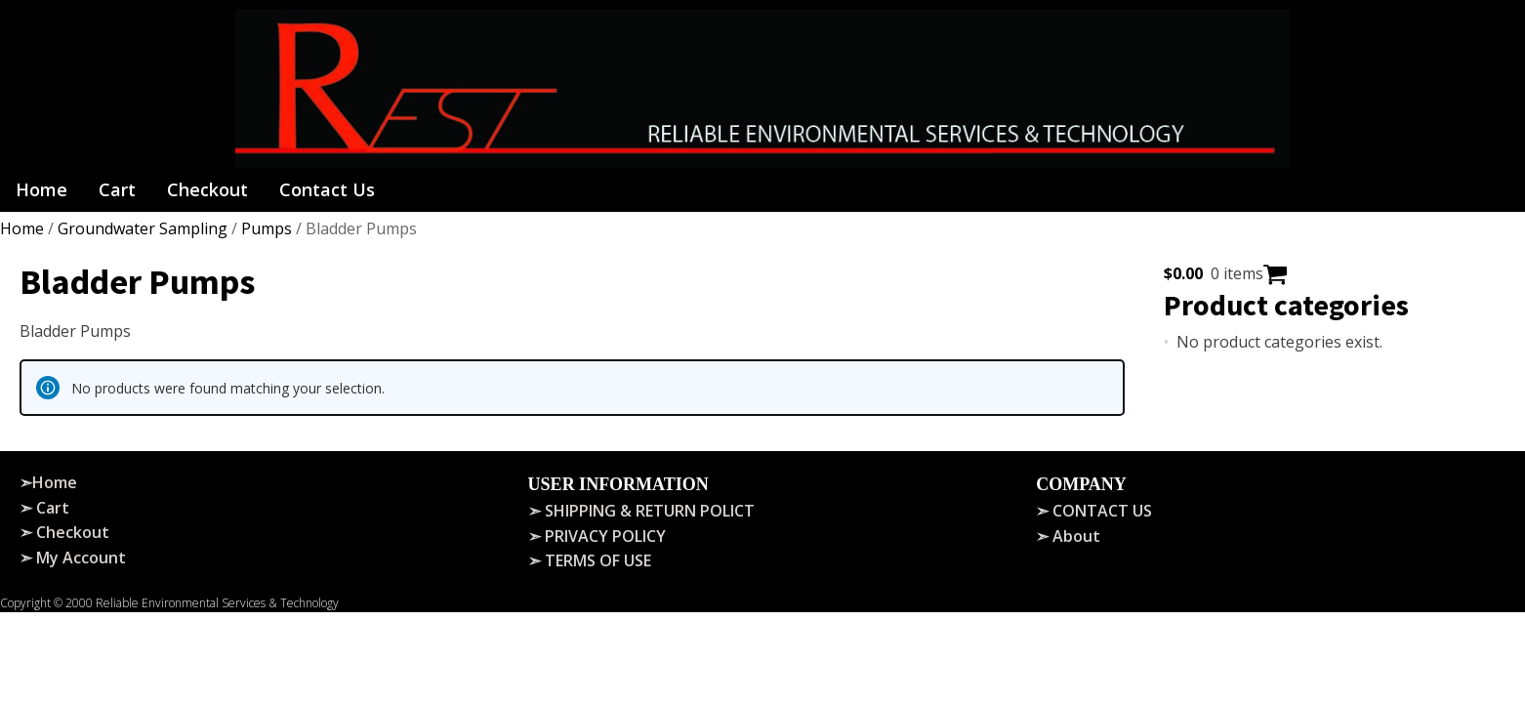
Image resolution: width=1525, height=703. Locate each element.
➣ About (1068, 536)
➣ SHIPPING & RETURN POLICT (641, 510)
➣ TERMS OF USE (589, 560)
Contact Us (327, 189)
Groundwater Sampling (142, 228)
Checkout (207, 189)
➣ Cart (44, 507)
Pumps (266, 228)
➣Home (48, 482)
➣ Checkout (64, 532)
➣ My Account (73, 557)
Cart (117, 189)
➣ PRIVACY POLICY (597, 536)
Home (41, 189)
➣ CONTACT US (1094, 510)
